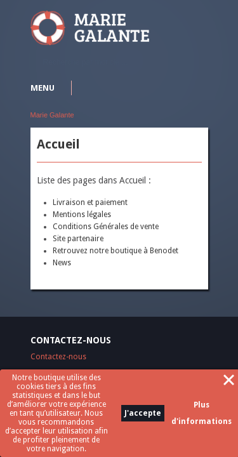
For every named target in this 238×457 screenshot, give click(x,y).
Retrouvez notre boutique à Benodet (115, 250)
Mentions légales (82, 214)
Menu (42, 88)
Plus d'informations (201, 413)
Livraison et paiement (90, 202)
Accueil (58, 144)
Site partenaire (78, 238)
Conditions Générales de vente (106, 226)
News (62, 262)
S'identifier (200, 16)
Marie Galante (52, 115)
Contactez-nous (58, 356)
